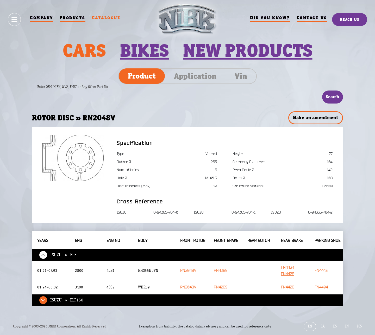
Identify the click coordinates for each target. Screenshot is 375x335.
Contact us (312, 18)
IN (347, 326)
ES (335, 326)
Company (41, 18)
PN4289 (221, 270)
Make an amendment (315, 117)
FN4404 (321, 287)
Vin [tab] (241, 76)
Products (72, 18)
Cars (84, 50)
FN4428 (287, 274)
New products (247, 50)
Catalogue (106, 18)
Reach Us (349, 19)
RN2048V (188, 270)
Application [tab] (195, 76)
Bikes (144, 50)
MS (359, 326)
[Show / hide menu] (14, 19)
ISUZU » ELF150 (66, 300)
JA (323, 326)
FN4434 (287, 267)
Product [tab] (142, 76)
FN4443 (321, 270)
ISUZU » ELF (63, 254)
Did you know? (270, 18)
